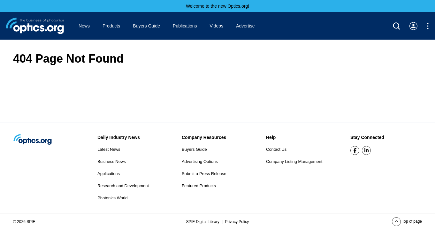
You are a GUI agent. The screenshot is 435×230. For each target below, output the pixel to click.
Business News (111, 161)
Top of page (407, 221)
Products (111, 25)
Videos (217, 25)
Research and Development (123, 185)
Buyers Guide (146, 25)
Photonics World (112, 197)
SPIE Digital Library (203, 221)
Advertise (245, 25)
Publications (185, 25)
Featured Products (199, 185)
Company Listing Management (294, 161)
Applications (108, 173)
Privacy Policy (237, 221)
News (84, 25)
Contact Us (276, 149)
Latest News (108, 149)
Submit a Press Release (204, 173)
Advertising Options (200, 161)
